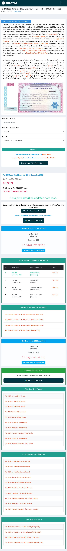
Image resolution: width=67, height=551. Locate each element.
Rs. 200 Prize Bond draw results (34, 50)
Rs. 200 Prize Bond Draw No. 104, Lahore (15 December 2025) (24, 320)
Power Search (52, 34)
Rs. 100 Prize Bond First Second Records (17, 461)
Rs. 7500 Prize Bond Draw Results (15, 417)
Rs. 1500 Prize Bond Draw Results (15, 412)
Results (3, 11)
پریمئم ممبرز (33, 67)
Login (14, 158)
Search (33, 149)
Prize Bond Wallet (38, 36)
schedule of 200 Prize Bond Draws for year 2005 (30, 43)
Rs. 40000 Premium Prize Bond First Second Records (21, 509)
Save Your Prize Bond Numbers (33, 163)
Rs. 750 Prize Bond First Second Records (17, 472)
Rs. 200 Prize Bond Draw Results (15, 401)
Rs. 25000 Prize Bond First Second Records (18, 493)
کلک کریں (22, 70)
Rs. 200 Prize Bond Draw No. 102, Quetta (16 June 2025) (22, 330)
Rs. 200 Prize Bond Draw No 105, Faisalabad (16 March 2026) (24, 542)
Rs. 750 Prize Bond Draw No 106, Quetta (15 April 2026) (22, 537)
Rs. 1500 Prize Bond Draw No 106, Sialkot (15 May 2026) (22, 527)
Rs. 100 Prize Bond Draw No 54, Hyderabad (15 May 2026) (23, 532)
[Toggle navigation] (62, 3)
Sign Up (20, 158)
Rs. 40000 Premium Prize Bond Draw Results (19, 443)
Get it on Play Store (33, 220)
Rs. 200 (9, 11)
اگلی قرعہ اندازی (26, 72)
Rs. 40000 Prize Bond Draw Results (16, 438)
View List (55, 273)
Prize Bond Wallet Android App (37, 53)
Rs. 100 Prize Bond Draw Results (15, 396)
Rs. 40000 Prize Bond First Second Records (18, 504)
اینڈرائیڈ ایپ (16, 75)
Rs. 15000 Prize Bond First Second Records (18, 488)
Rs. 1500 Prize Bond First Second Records (18, 477)
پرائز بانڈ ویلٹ (16, 65)
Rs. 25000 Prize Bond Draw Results (16, 428)
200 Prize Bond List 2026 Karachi (33, 250)
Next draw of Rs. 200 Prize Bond (31, 48)
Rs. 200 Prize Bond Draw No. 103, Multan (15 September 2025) (24, 325)
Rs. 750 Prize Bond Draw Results (15, 406)
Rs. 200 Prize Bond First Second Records (17, 466)
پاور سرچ (50, 65)
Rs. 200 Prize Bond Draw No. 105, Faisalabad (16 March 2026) (24, 314)
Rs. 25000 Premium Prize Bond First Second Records (21, 498)
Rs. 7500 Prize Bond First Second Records (18, 482)
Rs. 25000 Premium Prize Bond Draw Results (19, 433)
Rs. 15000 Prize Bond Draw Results (16, 422)
